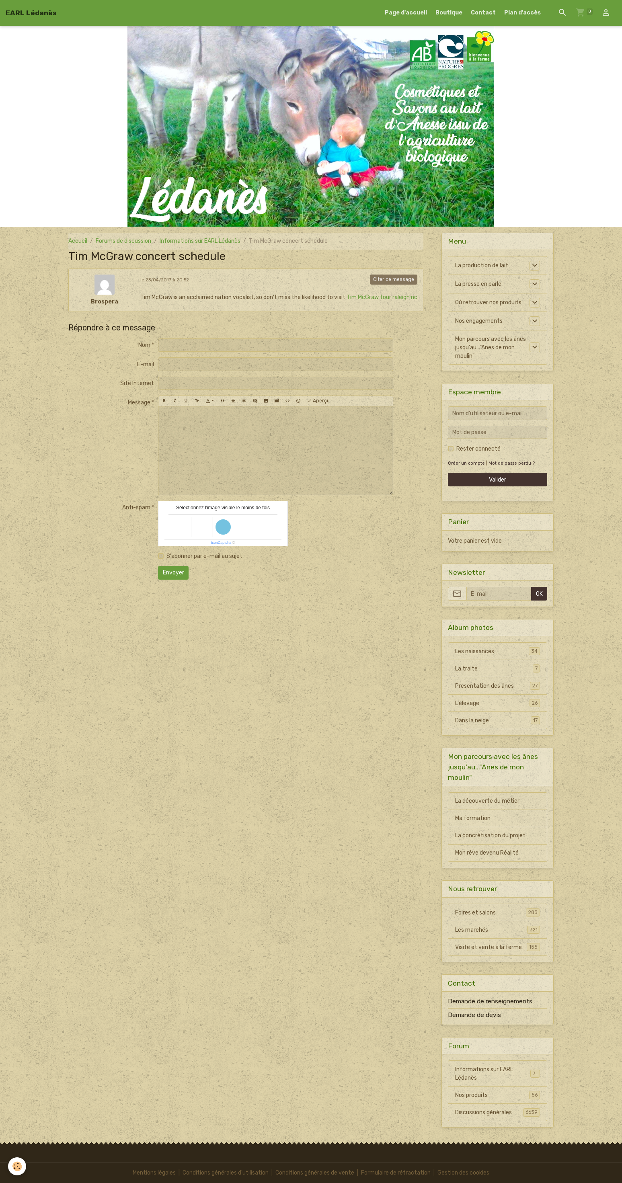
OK (539, 593)
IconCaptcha (221, 543)
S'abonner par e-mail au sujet (204, 556)
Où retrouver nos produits (488, 302)
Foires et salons (497, 912)
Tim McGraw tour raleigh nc (382, 297)
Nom (144, 345)
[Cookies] (17, 1166)
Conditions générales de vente (314, 1172)
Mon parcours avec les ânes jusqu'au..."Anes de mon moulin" (490, 347)
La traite (497, 668)
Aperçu (318, 401)
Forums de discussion (123, 241)
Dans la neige (497, 720)
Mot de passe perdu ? (512, 463)
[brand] (31, 13)
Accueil (77, 241)
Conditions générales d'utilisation (226, 1172)
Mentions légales (154, 1172)
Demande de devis (474, 1015)
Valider (497, 479)
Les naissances (497, 651)
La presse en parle (478, 284)
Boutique (448, 12)
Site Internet (137, 383)
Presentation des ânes (497, 686)
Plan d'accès (522, 12)
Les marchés (497, 930)
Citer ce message (393, 279)
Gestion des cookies (463, 1172)
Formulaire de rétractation (396, 1172)
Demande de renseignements (490, 1001)
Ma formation (473, 818)
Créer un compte (466, 463)
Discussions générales (497, 1112)
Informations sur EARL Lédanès (200, 241)
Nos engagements (479, 321)
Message (139, 402)
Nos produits (497, 1095)
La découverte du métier (487, 801)
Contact (483, 12)
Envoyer (173, 572)
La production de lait (481, 265)
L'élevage (497, 703)
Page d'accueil (406, 12)
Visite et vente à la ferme (497, 947)
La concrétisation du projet (490, 835)
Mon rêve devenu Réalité (487, 852)
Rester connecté (478, 448)
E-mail (145, 364)
